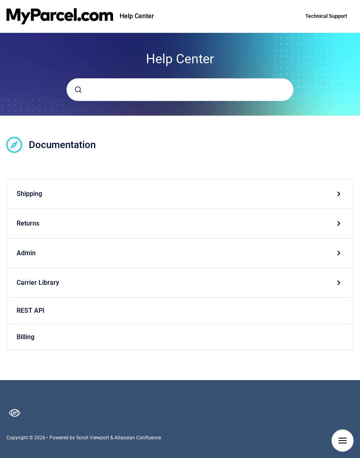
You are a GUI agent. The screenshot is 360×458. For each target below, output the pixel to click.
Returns (28, 223)
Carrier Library (38, 282)
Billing (25, 337)
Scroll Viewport (93, 438)
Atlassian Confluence (137, 438)
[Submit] (78, 89)
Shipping (29, 194)
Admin (26, 253)
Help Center (137, 16)
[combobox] (180, 90)
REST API (31, 310)
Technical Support (326, 16)
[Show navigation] (343, 441)
